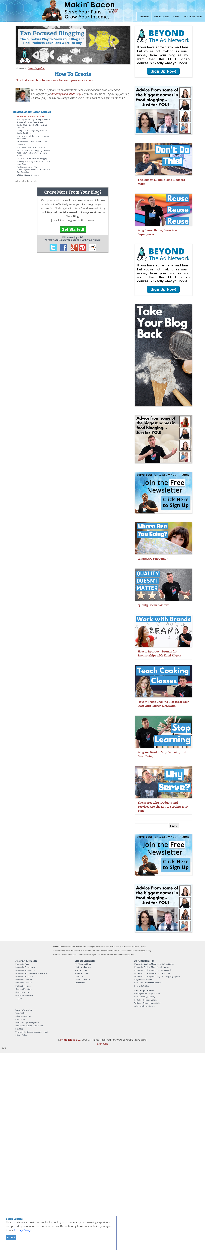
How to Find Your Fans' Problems (31, 147)
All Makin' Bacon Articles (27, 175)
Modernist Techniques (25, 967)
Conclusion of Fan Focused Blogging (32, 158)
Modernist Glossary (24, 982)
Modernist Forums (83, 967)
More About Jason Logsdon (27, 1022)
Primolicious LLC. (70, 1039)
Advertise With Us (82, 979)
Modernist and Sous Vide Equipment (31, 973)
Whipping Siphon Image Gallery (147, 1003)
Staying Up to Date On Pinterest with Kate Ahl (32, 126)
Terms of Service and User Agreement (32, 1032)
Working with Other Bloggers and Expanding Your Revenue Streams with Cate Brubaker (33, 169)
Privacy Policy (21, 1035)
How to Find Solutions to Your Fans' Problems (32, 142)
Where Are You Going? (153, 558)
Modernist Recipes (23, 964)
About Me (79, 976)
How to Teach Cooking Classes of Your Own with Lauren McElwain (163, 704)
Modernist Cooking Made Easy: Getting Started (154, 964)
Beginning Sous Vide (143, 979)
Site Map (19, 1029)
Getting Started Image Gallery (147, 993)
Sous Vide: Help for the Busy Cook (148, 982)
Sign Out (102, 1043)
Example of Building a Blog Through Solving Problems (32, 131)
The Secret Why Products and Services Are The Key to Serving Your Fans (163, 806)
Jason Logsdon (36, 68)
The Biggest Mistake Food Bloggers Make (161, 182)
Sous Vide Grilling (141, 986)
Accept (11, 1237)
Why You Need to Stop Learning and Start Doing (162, 754)
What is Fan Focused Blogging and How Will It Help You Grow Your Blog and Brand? (33, 153)
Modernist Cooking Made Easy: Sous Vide (152, 973)
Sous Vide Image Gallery (144, 996)
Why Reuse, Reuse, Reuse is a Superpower (157, 232)
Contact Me (80, 982)
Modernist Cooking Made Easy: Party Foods (153, 970)
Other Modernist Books (144, 1006)
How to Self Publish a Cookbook (29, 1025)
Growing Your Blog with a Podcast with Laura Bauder (33, 162)
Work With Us (81, 970)
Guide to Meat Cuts (24, 989)
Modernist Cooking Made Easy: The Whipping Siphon (157, 976)
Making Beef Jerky (23, 986)
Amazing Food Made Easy (66, 94)
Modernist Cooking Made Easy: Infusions (151, 967)
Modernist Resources (25, 976)
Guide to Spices (22, 992)
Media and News (82, 973)
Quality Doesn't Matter (153, 605)
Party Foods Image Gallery (145, 1000)
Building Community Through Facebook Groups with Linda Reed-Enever (34, 120)
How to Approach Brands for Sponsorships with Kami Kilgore (160, 653)
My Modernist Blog (83, 964)
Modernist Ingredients (25, 970)
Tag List (19, 998)
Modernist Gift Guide (25, 979)
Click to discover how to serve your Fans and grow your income (54, 80)
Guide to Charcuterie (24, 995)
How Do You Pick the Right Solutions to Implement (33, 137)
